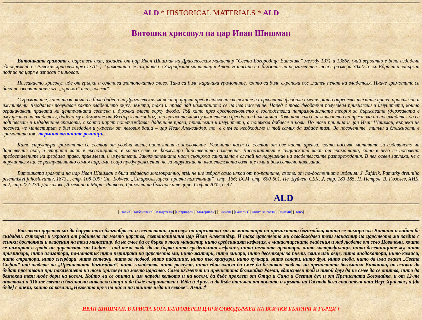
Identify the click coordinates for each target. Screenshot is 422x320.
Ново (298, 212)
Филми (285, 212)
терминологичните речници (70, 133)
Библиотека (143, 212)
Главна (124, 212)
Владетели (164, 212)
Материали (206, 212)
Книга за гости (263, 212)
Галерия (241, 212)
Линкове (225, 212)
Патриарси (185, 212)
